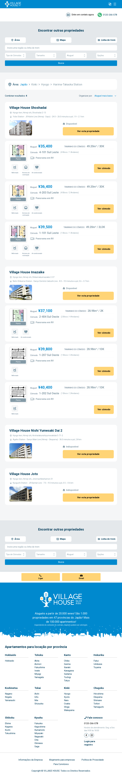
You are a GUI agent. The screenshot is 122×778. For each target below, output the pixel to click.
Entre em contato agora (83, 14)
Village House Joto (23, 474)
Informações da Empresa (30, 759)
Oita (36, 740)
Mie (36, 700)
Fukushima (39, 667)
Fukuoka (38, 723)
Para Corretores (61, 764)
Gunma (67, 664)
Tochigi (67, 677)
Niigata (8, 697)
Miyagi (37, 674)
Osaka (67, 703)
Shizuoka (38, 703)
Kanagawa (69, 670)
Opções (106, 55)
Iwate (37, 670)
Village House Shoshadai (28, 108)
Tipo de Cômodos (15, 55)
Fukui (96, 660)
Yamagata (39, 677)
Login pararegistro (89, 743)
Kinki (67, 688)
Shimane (98, 700)
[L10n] (110, 4)
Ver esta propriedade (88, 131)
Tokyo (67, 680)
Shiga (66, 707)
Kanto (67, 655)
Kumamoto (39, 730)
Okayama (98, 697)
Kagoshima (39, 726)
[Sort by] (106, 96)
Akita (36, 660)
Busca (61, 63)
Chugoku (99, 688)
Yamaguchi (99, 707)
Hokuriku (99, 655)
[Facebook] (86, 735)
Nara (66, 700)
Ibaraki (67, 667)
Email (81, 578)
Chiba (66, 660)
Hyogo (67, 693)
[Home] (61, 599)
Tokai (37, 688)
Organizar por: (85, 95)
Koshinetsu (11, 688)
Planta (18, 159)
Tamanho (45, 55)
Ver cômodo (104, 168)
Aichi (36, 693)
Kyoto (67, 697)
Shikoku (9, 717)
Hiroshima (98, 693)
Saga (36, 746)
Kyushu (38, 717)
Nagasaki (38, 736)
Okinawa (38, 743)
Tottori (97, 703)
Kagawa (9, 726)
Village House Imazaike (26, 272)
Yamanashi (10, 700)
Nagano (8, 693)
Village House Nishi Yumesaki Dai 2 (35, 430)
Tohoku (38, 655)
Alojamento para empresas (62, 759)
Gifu (36, 697)
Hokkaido (10, 655)
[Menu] (115, 4)
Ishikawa (98, 664)
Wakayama (69, 710)
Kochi (7, 730)
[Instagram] (92, 735)
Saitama (68, 674)
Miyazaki (38, 733)
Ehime (8, 723)
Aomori (37, 664)
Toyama (97, 667)
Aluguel (76, 55)
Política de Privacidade (92, 759)
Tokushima (10, 733)
